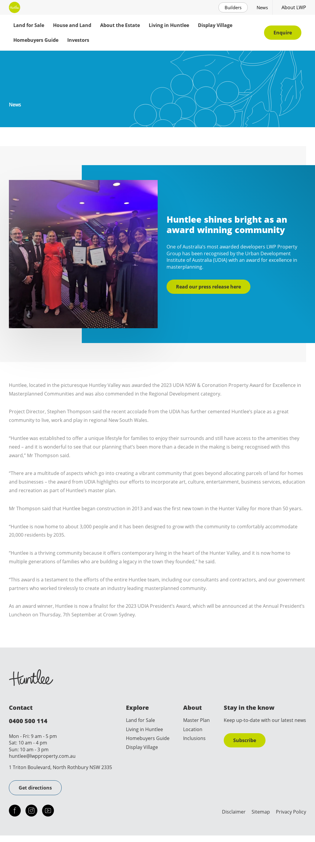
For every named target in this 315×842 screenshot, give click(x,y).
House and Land (72, 25)
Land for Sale (28, 25)
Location (192, 729)
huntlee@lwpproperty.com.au (42, 756)
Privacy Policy (291, 811)
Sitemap (261, 811)
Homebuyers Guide (35, 40)
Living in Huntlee (169, 25)
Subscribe (244, 740)
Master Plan (196, 720)
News (262, 7)
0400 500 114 (28, 721)
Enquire (283, 32)
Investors (78, 40)
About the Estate (120, 25)
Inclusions (194, 738)
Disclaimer (234, 811)
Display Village (215, 25)
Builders (233, 7)
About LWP (294, 7)
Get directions (35, 787)
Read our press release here (208, 286)
